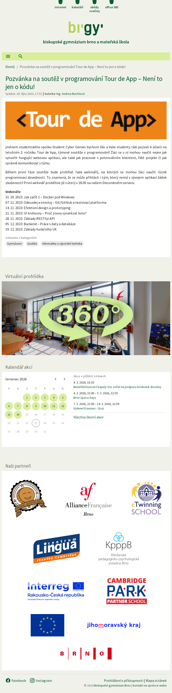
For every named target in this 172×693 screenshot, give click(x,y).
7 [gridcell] (18, 406)
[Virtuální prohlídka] (86, 318)
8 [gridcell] (27, 406)
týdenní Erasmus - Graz (88, 408)
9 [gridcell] (36, 406)
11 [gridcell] (53, 406)
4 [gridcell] (53, 397)
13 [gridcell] (9, 414)
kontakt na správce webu (150, 685)
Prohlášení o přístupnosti (123, 680)
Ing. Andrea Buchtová (70, 94)
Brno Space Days (84, 398)
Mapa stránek (156, 680)
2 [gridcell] (36, 397)
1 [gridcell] (27, 397)
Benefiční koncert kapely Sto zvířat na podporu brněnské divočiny (117, 387)
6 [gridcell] (9, 406)
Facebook (15, 680)
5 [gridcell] (62, 397)
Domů (10, 66)
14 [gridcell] (18, 414)
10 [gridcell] (44, 406)
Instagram (41, 680)
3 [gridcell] (44, 397)
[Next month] (64, 379)
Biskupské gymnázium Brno (112, 685)
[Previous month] (55, 379)
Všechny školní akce (88, 417)
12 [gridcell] (62, 406)
